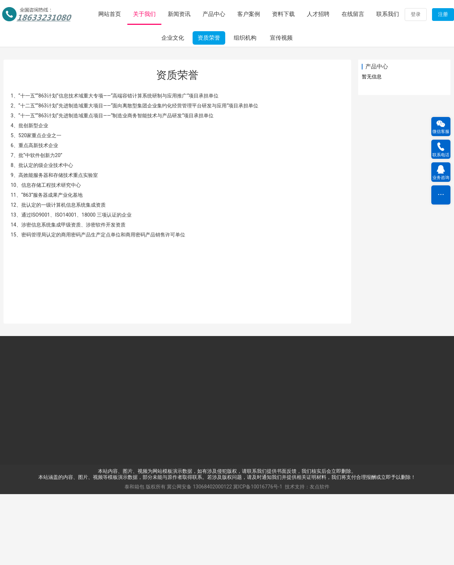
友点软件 (320, 557)
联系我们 (387, 14)
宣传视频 (281, 108)
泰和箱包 (134, 557)
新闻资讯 (179, 14)
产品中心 (214, 14)
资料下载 (283, 14)
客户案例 (248, 14)
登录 (416, 14)
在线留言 (353, 14)
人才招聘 (318, 14)
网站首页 (109, 14)
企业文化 (172, 108)
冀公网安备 (179, 557)
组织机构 (245, 108)
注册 (443, 14)
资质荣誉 (209, 108)
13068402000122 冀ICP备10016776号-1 (237, 557)
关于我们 (144, 14)
